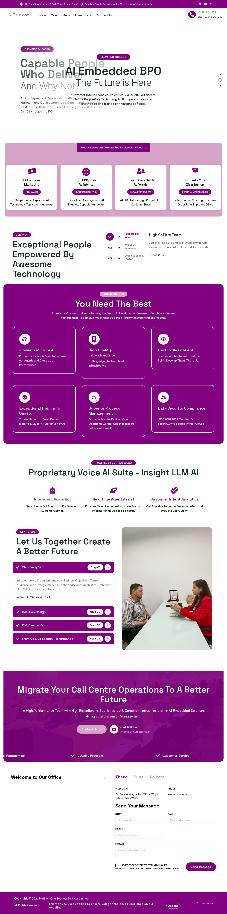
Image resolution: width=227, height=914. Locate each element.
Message (165, 851)
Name (139, 818)
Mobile (139, 833)
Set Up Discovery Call (33, 597)
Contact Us (91, 729)
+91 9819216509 (177, 794)
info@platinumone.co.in (140, 4)
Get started (159, 255)
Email (192, 818)
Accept (173, 906)
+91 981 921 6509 (207, 12)
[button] (220, 74)
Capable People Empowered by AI (101, 4)
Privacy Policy (204, 903)
